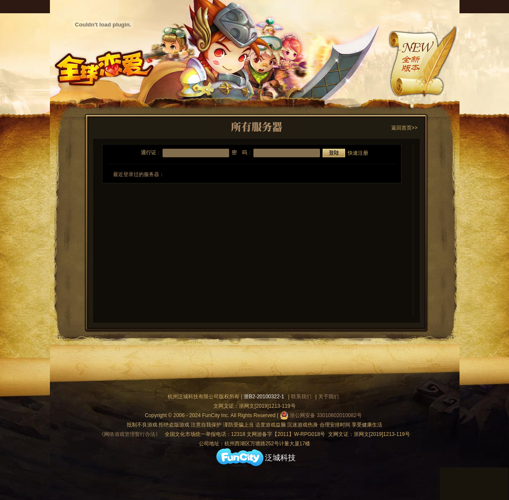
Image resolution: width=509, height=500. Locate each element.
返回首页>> (404, 128)
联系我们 (301, 397)
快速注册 (358, 153)
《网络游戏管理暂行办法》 (129, 434)
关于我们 (328, 397)
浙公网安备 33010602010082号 (321, 415)
